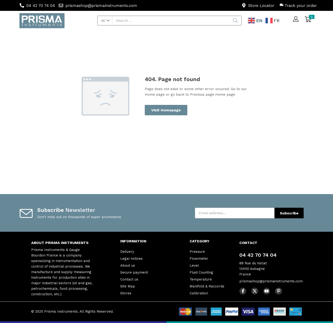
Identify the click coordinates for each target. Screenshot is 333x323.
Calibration (199, 293)
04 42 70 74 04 (258, 255)
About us (127, 265)
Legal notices (131, 258)
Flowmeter (199, 258)
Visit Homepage (166, 110)
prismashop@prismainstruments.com (271, 281)
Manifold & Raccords (207, 286)
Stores (125, 293)
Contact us (129, 279)
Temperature (201, 279)
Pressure (197, 252)
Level (194, 265)
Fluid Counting (201, 272)
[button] (105, 20)
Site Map (127, 286)
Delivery (127, 252)
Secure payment (134, 272)
